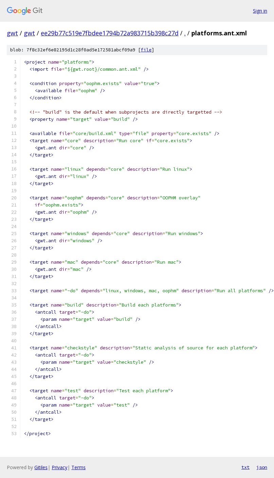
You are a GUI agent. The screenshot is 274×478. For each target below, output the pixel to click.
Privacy (59, 467)
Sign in (260, 10)
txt (245, 467)
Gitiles (41, 467)
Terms (78, 467)
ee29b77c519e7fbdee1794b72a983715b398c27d (109, 33)
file (146, 50)
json (261, 467)
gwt (12, 33)
